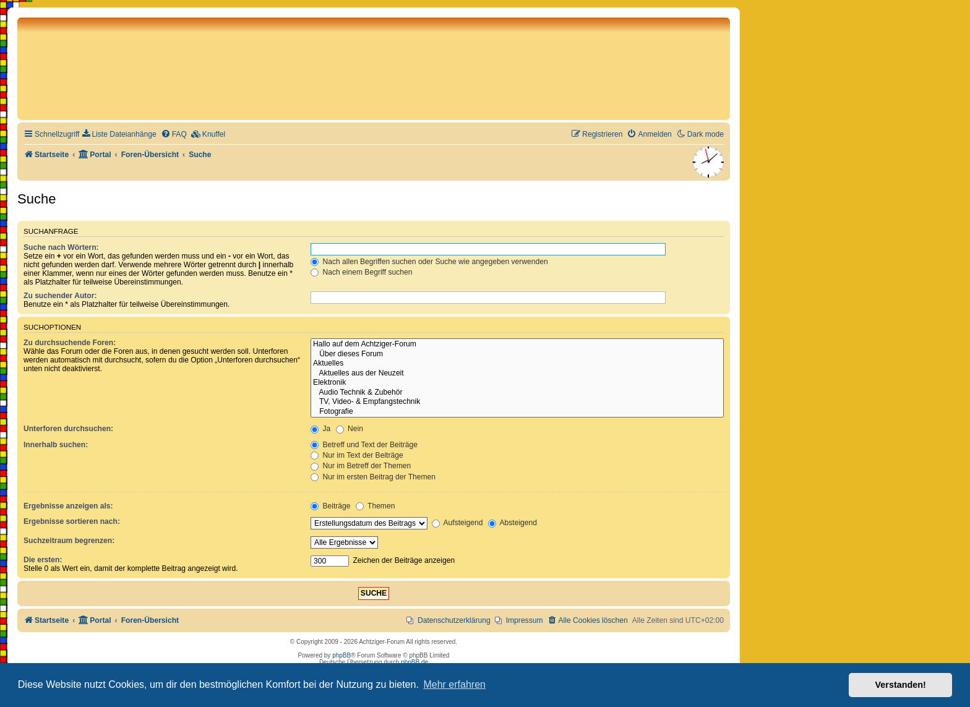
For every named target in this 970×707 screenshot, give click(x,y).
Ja (320, 428)
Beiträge (330, 506)
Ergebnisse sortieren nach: (72, 521)
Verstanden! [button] (900, 685)
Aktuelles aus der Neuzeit (517, 374)
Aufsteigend (457, 522)
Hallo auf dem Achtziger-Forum (517, 344)
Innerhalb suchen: (56, 444)
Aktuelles (517, 364)
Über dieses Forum (517, 354)
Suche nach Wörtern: (61, 247)
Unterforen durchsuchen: (68, 428)
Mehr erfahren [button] (454, 684)
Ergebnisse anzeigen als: (68, 506)
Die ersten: (43, 559)
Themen (375, 506)
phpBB (341, 655)
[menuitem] (119, 134)
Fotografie (517, 412)
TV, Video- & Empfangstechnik (517, 402)
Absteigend (512, 522)
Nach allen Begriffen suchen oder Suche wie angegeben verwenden (429, 261)
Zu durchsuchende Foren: (70, 342)
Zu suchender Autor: (60, 295)
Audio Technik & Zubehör (517, 393)
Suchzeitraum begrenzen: (69, 540)
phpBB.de (414, 662)
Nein (349, 428)
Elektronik (517, 383)
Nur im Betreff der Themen (361, 465)
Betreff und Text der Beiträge (364, 444)
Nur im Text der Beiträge (357, 455)
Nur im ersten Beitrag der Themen (373, 477)
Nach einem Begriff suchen (361, 272)
